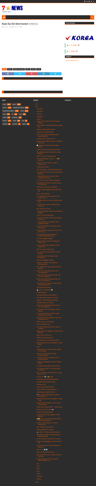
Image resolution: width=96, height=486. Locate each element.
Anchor (5, 124)
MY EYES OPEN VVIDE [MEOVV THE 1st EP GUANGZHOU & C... (49, 318)
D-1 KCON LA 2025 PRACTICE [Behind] (48, 180)
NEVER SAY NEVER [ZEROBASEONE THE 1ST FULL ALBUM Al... (48, 275)
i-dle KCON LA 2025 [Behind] (45, 132)
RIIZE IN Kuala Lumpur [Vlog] (45, 249)
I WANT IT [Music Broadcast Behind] (47, 300)
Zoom (38, 69)
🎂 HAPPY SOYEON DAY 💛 (45, 290)
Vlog (20, 114)
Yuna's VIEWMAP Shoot (43, 324)
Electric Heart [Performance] (45, 412)
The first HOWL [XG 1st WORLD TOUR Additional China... (48, 358)
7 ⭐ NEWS (73, 45)
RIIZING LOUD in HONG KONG (46, 138)
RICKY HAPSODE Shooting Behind (47, 389)
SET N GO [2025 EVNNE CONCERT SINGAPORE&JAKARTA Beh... (47, 235)
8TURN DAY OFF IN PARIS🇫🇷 (45, 409)
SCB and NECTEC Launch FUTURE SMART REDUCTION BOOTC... (49, 284)
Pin (23, 120)
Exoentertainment (8, 111)
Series (24, 124)
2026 (37, 104)
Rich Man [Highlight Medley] (45, 238)
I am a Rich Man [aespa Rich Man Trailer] (48, 366)
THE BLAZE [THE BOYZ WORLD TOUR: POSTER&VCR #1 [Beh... (48, 314)
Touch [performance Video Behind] (46, 295)
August (39, 119)
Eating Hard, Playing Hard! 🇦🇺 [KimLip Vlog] (49, 407)
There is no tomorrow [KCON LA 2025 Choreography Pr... (48, 271)
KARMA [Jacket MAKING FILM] (45, 392)
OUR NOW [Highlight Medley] (45, 260)
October (39, 114)
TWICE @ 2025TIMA (43, 167)
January (39, 479)
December (40, 109)
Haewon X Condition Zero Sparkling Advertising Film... (47, 263)
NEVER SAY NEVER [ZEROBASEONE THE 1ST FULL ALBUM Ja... (48, 279)
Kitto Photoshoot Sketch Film (45, 427)
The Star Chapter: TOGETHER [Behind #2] (49, 169)
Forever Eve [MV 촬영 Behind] (45, 387)
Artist (10, 69)
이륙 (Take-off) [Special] (43, 287)
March (39, 474)
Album (4, 117)
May (38, 468)
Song (4, 114)
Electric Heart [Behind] (43, 193)
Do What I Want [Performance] (45, 452)
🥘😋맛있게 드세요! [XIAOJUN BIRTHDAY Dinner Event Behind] (49, 419)
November (40, 111)
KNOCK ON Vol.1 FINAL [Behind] (46, 156)
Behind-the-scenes (19, 69)
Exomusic (15, 117)
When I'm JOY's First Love (44, 335)
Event (14, 120)
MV (12, 114)
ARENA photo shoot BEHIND (45, 322)
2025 (37, 106)
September (40, 116)
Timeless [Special (41, 292)
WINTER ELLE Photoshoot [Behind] (47, 187)
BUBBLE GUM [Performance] (45, 337)
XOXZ (38, 347)
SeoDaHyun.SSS (41, 384)
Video (33, 69)
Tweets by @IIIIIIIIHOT (72, 60)
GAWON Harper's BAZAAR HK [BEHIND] (48, 149)
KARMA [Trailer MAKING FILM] (46, 129)
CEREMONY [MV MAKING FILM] (46, 382)
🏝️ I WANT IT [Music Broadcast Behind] (48, 432)
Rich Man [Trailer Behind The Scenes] (47, 297)
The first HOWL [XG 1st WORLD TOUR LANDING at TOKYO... (48, 177)
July (38, 463)
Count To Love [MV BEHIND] (45, 215)
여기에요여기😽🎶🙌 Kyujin (45, 377)
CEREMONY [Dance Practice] (45, 302)
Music (27, 69)
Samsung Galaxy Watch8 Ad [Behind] (47, 379)
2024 (37, 482)
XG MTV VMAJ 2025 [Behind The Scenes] (48, 439)
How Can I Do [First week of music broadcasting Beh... (46, 354)
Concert (14, 124)
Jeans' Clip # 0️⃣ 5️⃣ (42, 449)
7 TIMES (72, 51)
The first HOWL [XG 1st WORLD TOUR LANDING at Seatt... (48, 222)
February (39, 476)
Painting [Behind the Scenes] (45, 429)
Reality (5, 120)
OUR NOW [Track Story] (43, 208)
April (38, 471)
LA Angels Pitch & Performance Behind (48, 340)
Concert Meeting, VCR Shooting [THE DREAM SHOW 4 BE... (47, 459)
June (38, 466)
